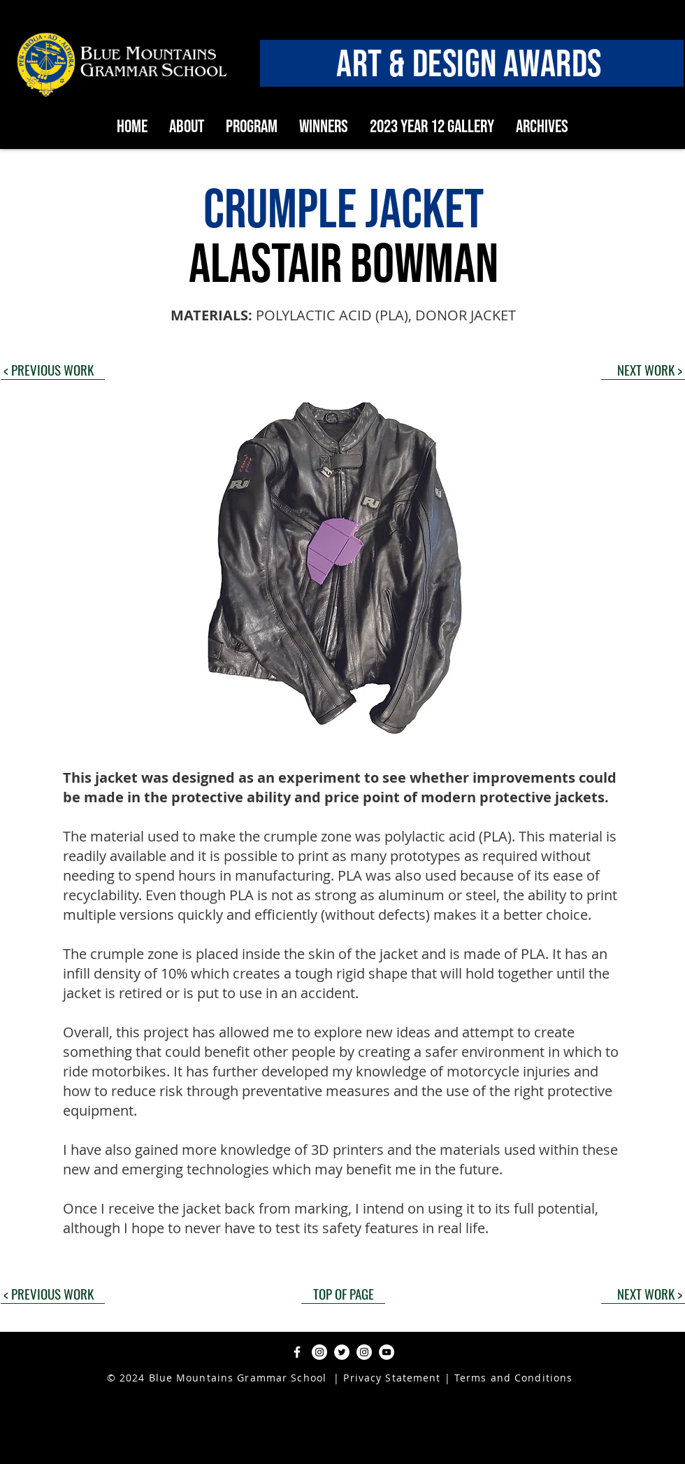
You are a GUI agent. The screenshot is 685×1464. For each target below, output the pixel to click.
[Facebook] (297, 1352)
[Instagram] (319, 1352)
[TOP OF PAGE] (343, 1293)
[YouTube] (386, 1352)
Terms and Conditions (513, 1377)
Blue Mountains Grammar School (237, 1377)
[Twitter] (341, 1352)
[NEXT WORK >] (643, 369)
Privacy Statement (390, 1377)
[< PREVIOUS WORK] (53, 369)
